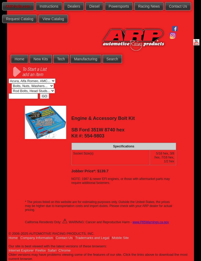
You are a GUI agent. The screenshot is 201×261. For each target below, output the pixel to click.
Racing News (149, 6)
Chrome (65, 250)
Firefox (40, 250)
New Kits (41, 59)
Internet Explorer (21, 250)
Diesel (94, 6)
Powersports (119, 6)
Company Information (36, 238)
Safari (52, 250)
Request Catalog (19, 19)
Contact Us (178, 6)
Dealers (74, 6)
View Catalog (53, 19)
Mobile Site (120, 238)
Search (112, 59)
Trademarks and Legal (92, 238)
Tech (61, 59)
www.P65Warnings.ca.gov (150, 222)
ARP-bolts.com (18, 6)
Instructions (49, 6)
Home (19, 59)
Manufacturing (85, 59)
